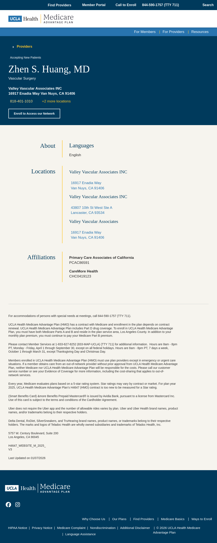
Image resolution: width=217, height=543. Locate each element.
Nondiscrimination (103, 528)
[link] (8, 504)
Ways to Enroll (201, 519)
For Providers (174, 32)
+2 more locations (56, 101)
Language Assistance (80, 534)
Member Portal (93, 5)
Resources (200, 32)
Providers (24, 46)
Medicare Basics (173, 519)
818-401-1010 (21, 101)
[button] (60, 5)
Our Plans (119, 519)
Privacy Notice (42, 528)
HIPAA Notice (17, 528)
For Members (145, 32)
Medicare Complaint (71, 528)
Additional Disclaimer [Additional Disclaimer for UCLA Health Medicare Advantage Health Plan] (135, 528)
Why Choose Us (93, 519)
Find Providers (143, 519)
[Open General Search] (207, 5)
